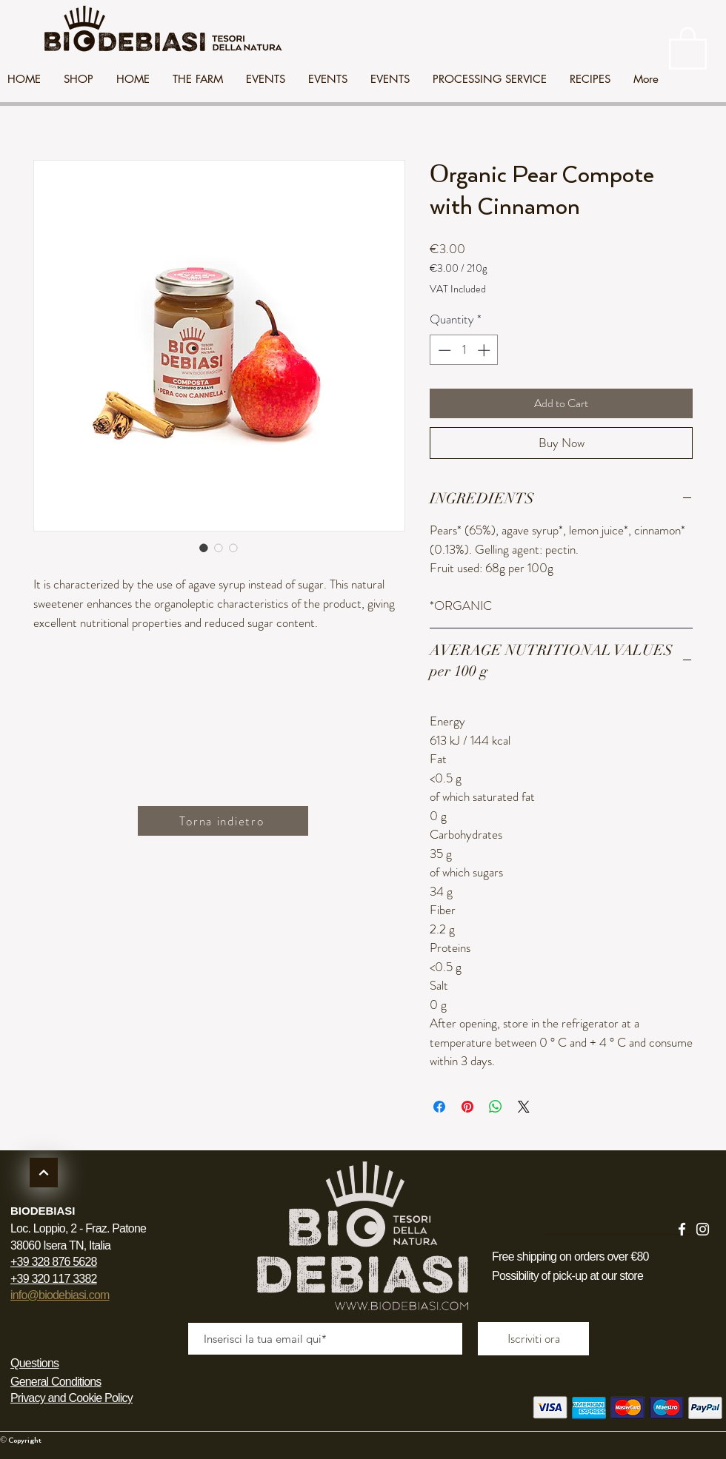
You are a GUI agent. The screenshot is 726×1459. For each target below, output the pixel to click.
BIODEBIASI (43, 1210)
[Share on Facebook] (439, 1107)
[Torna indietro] (223, 821)
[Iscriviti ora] (533, 1338)
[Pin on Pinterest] (467, 1107)
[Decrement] (443, 350)
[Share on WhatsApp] (495, 1107)
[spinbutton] (464, 350)
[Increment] (485, 350)
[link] (688, 47)
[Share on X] (524, 1107)
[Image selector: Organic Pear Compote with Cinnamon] (203, 547)
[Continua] (44, 1172)
